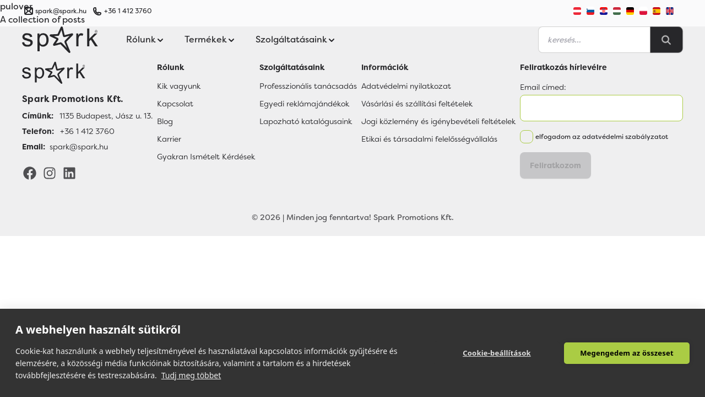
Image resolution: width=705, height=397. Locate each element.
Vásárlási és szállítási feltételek (417, 104)
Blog (165, 121)
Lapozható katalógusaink (305, 121)
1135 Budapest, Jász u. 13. (106, 116)
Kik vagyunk (178, 86)
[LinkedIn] (69, 173)
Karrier (169, 139)
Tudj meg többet (191, 375)
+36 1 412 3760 (127, 11)
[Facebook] (29, 173)
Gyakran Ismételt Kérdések (206, 157)
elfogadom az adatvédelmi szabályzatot (601, 136)
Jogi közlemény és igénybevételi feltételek (438, 121)
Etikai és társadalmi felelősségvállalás (429, 139)
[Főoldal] (87, 73)
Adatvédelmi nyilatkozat (406, 86)
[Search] (666, 39)
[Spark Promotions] (60, 39)
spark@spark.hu (79, 147)
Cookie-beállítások (497, 353)
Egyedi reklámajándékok (304, 104)
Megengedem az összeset (627, 353)
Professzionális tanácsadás (308, 86)
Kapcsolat (175, 104)
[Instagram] (49, 173)
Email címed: (543, 87)
